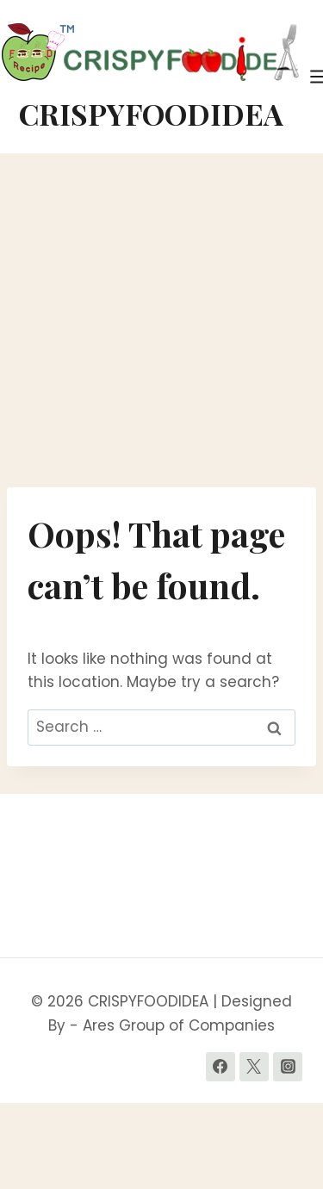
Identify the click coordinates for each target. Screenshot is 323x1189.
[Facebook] (220, 1066)
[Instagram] (287, 1066)
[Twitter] (254, 1066)
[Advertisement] (161, 320)
